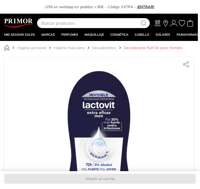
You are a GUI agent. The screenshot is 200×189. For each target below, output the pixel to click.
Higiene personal (31, 47)
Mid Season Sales (19, 34)
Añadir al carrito (100, 178)
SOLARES (163, 34)
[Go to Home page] (18, 23)
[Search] (143, 23)
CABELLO (142, 34)
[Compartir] (186, 64)
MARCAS (48, 34)
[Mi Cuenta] (174, 23)
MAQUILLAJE (94, 34)
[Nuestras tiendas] (166, 23)
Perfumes (69, 34)
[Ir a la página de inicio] (6, 47)
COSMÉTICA (119, 34)
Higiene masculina (69, 47)
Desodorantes (104, 47)
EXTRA (127, 7)
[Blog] (158, 23)
